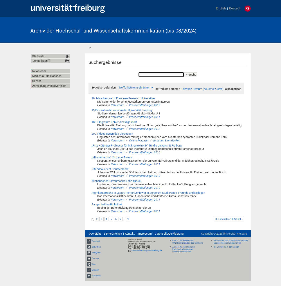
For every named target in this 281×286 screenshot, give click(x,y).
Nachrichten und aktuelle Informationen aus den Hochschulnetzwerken (231, 241)
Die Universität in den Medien (226, 247)
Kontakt (130, 233)
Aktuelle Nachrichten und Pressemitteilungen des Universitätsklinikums (183, 249)
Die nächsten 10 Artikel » (229, 219)
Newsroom (117, 105)
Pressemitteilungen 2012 (144, 105)
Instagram (96, 253)
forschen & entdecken (166, 140)
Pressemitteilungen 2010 (144, 152)
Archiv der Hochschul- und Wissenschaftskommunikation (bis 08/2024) (113, 31)
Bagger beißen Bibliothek (107, 204)
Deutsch (235, 8)
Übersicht (95, 233)
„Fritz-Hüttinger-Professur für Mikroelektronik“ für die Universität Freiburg (137, 145)
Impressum (144, 233)
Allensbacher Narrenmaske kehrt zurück (116, 181)
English (221, 8)
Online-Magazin (138, 140)
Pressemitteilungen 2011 (144, 117)
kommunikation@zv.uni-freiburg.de (146, 250)
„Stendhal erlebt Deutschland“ (110, 169)
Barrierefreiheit (113, 233)
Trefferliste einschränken (134, 87)
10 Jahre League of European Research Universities (123, 98)
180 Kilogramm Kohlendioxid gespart (114, 122)
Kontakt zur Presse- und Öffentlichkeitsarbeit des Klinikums (187, 241)
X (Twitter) (96, 247)
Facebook (96, 241)
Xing (93, 264)
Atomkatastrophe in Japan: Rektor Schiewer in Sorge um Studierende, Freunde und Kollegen (148, 192)
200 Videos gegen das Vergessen (112, 133)
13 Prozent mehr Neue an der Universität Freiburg (122, 110)
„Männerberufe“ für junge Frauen (112, 157)
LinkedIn (95, 270)
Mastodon (96, 276)
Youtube (95, 258)
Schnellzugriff (41, 60)
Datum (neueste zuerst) (208, 89)
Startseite (89, 47)
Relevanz (186, 89)
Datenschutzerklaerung (169, 233)
